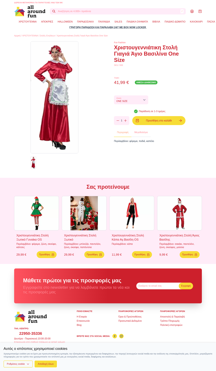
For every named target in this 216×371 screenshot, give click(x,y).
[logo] (29, 11)
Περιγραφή (122, 132)
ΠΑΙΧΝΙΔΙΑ (104, 21)
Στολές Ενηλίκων (47, 35)
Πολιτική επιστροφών (171, 325)
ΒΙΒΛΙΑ (156, 21)
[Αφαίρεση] (117, 120)
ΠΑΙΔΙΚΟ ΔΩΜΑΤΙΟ (175, 21)
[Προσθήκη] (125, 120)
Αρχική (17, 35)
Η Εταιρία (82, 316)
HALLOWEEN (65, 21)
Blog (79, 325)
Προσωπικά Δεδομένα (130, 321)
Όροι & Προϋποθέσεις (130, 316)
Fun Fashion (120, 42)
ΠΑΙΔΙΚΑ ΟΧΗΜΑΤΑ (137, 21)
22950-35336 (30, 333)
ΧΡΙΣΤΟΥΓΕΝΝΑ (28, 21)
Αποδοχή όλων (46, 364)
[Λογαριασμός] (192, 11)
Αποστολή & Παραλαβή (172, 316)
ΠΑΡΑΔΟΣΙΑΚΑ (85, 21)
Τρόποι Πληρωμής (170, 321)
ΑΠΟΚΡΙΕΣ (47, 21)
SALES (118, 21)
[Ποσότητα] (121, 120)
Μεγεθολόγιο (141, 132)
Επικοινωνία (83, 321)
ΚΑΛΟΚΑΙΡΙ (196, 21)
